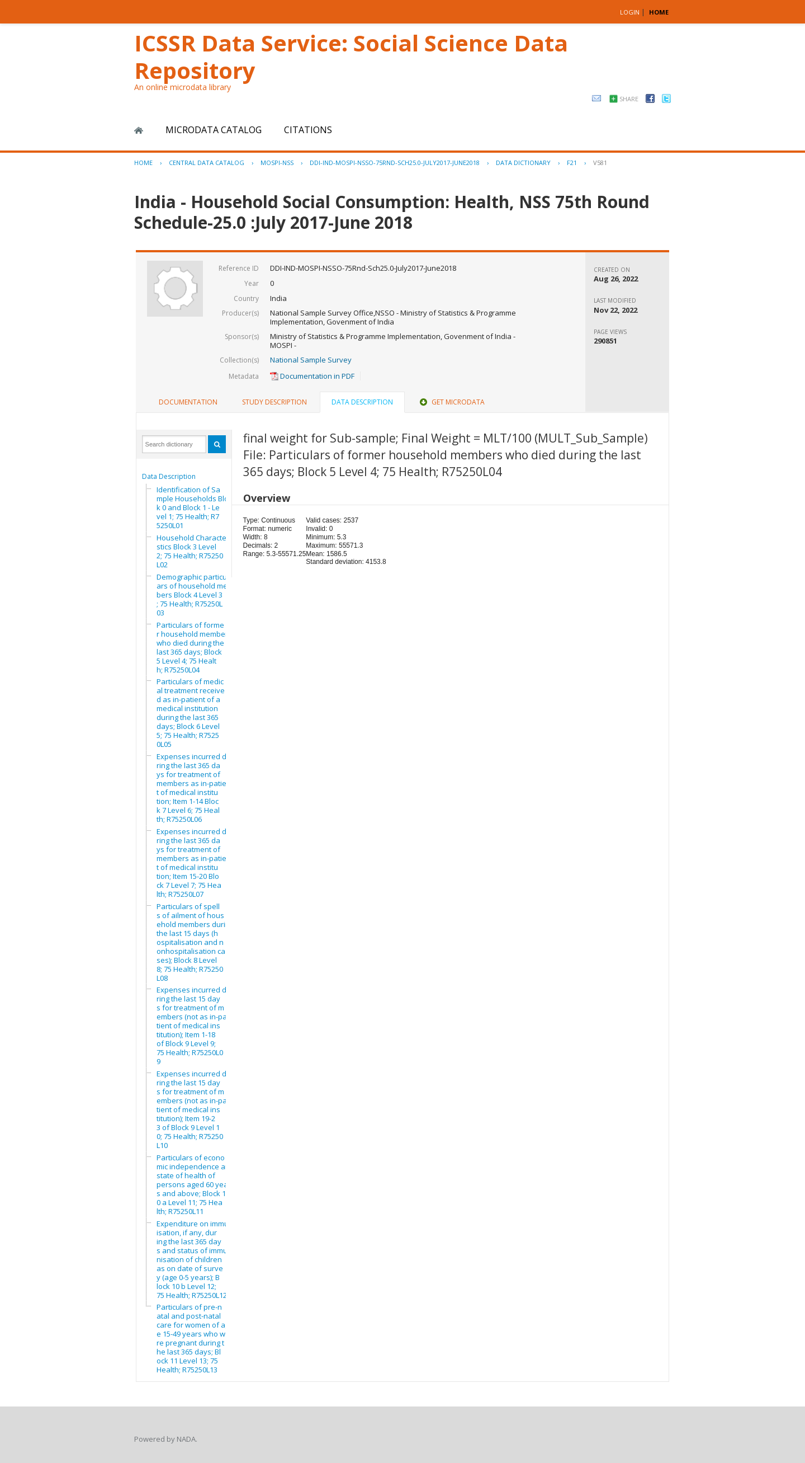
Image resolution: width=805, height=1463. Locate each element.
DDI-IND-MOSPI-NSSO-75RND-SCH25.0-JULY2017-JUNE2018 (395, 162)
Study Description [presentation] (274, 402)
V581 (600, 162)
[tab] (188, 402)
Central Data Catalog (206, 162)
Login (630, 12)
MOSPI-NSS (277, 162)
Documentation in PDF (312, 376)
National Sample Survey (311, 360)
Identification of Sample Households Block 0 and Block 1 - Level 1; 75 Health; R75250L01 (194, 507)
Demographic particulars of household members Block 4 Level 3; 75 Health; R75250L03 (195, 594)
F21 (572, 162)
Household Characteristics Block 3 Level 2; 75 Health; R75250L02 (194, 551)
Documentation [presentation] (188, 402)
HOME (659, 12)
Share (628, 99)
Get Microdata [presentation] (451, 402)
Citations (308, 130)
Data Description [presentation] (362, 402)
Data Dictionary (523, 162)
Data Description (169, 476)
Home (138, 130)
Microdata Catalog (213, 130)
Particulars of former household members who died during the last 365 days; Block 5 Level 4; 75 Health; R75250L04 (194, 647)
